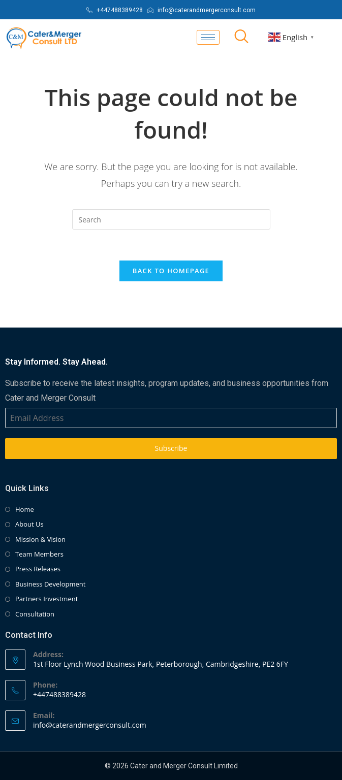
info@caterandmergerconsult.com (89, 725)
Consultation (34, 614)
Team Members (39, 554)
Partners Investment (46, 598)
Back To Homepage (171, 270)
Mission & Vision (40, 539)
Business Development (50, 584)
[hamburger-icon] (208, 37)
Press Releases (37, 568)
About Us (29, 524)
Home (24, 509)
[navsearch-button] (241, 37)
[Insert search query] (171, 219)
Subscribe (171, 448)
